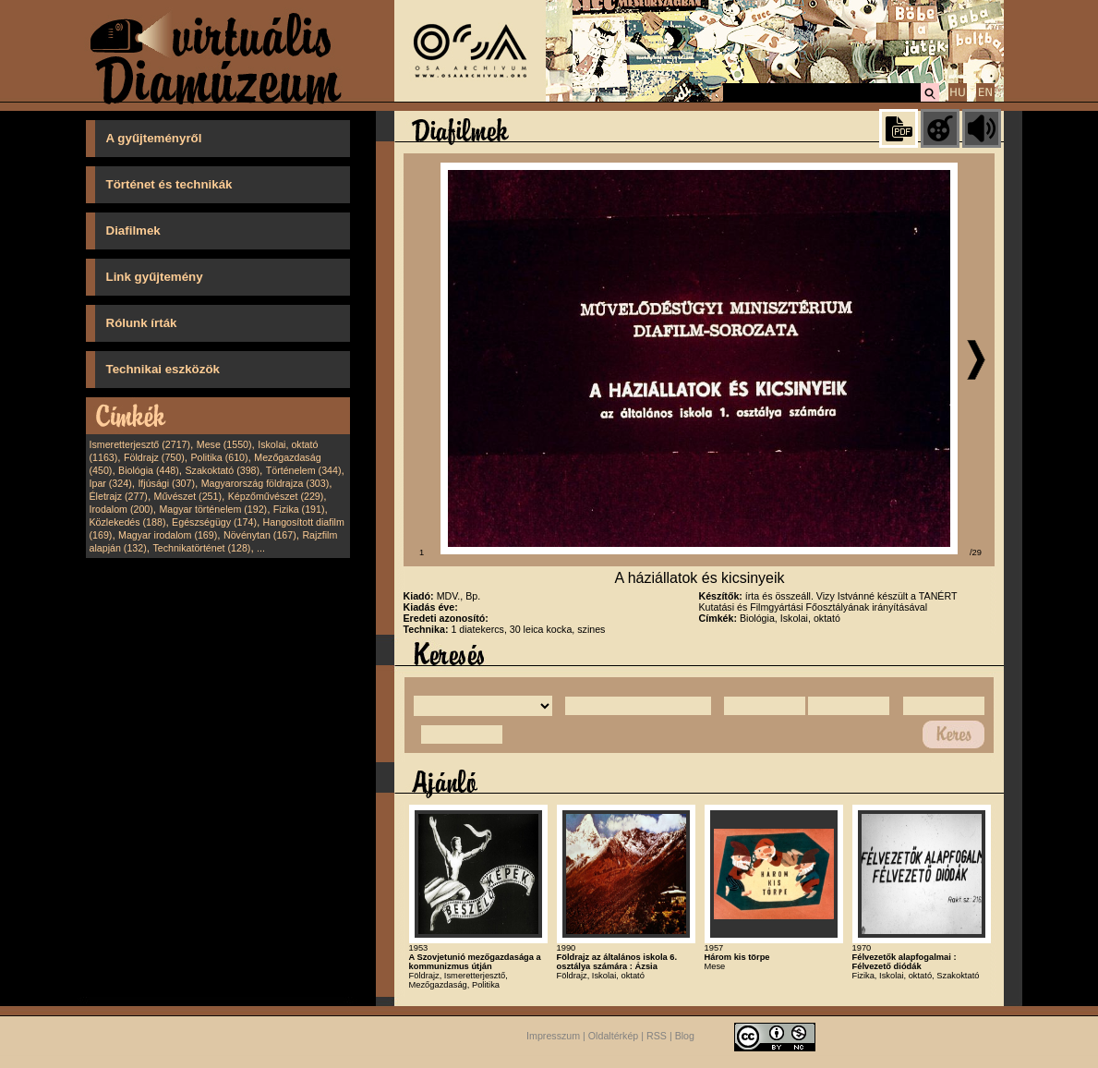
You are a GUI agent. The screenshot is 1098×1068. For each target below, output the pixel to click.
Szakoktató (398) (223, 470)
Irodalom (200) (121, 509)
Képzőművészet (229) (276, 496)
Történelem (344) (304, 470)
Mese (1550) (224, 444)
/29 (976, 552)
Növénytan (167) (259, 534)
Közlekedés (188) (128, 522)
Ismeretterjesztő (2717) (140, 444)
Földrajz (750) (154, 457)
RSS (656, 1036)
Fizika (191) (299, 509)
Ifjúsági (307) (166, 483)
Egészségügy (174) (214, 522)
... (261, 547)
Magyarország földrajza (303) (265, 483)
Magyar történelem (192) (213, 509)
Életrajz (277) (119, 496)
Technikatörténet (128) (201, 547)
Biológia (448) (148, 470)
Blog (684, 1036)
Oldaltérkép (613, 1036)
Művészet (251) (188, 496)
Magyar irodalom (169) (167, 534)
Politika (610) (218, 457)
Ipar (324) (111, 483)
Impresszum (553, 1036)
